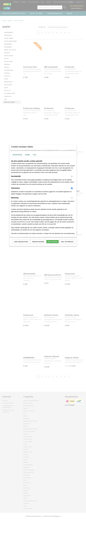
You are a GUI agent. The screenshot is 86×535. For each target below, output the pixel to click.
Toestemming (17, 157)
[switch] (72, 179)
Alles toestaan (52, 244)
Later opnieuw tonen (21, 244)
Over (34, 157)
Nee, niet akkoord (67, 244)
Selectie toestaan (38, 244)
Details (27, 157)
